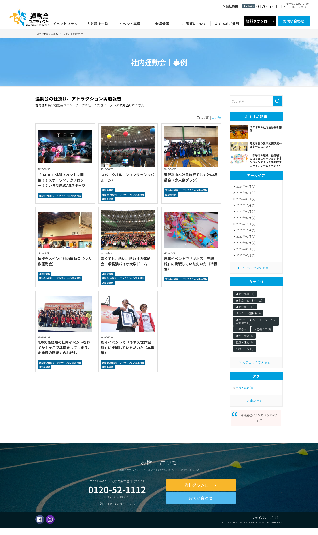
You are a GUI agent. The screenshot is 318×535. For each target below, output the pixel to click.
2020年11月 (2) (245, 226)
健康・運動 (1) (244, 345)
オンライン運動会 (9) (248, 316)
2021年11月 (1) (245, 206)
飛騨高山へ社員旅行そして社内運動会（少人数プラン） (190, 177)
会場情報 (162, 23)
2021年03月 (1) (245, 213)
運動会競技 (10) (245, 310)
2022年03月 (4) (245, 199)
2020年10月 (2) (245, 232)
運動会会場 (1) (244, 339)
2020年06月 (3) (245, 251)
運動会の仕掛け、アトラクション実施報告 (60, 195)
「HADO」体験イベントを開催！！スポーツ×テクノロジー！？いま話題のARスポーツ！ (64, 180)
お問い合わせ (293, 21)
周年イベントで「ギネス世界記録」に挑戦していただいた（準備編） (190, 264)
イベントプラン (65, 23)
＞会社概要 (230, 6)
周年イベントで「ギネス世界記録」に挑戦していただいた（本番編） (127, 347)
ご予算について (194, 23)
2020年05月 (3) (245, 258)
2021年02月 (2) (245, 219)
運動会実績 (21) (245, 297)
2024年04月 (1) (245, 186)
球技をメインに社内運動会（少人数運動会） (64, 261)
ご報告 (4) (242, 332)
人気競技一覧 (97, 23)
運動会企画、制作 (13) (249, 303)
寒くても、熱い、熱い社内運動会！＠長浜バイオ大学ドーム (127, 261)
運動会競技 (107, 190)
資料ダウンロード (260, 21)
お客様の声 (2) (262, 332)
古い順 (216, 117)
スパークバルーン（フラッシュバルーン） (127, 177)
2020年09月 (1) (245, 238)
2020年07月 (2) (245, 245)
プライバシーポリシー (267, 524)
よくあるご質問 (226, 23)
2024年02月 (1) (245, 193)
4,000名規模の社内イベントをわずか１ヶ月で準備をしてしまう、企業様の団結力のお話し (64, 347)
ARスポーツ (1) (244, 352)
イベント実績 (129, 23)
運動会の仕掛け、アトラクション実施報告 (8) (255, 324)
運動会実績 (107, 199)
